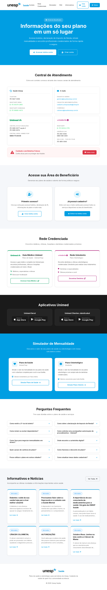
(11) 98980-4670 (16, 110)
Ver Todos (92, 479)
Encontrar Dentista (77, 278)
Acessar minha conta (43, 52)
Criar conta (82, 5)
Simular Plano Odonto (76, 385)
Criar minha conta (30, 214)
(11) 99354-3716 (63, 128)
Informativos (69, 5)
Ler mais (14, 515)
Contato (31, 5)
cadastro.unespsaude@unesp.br (68, 104)
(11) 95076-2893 (16, 104)
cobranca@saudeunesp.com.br (67, 110)
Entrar (95, 5)
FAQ (60, 5)
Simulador (52, 5)
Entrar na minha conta (77, 214)
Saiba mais (90, 152)
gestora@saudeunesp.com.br (67, 99)
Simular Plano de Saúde (30, 382)
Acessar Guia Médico (29, 281)
